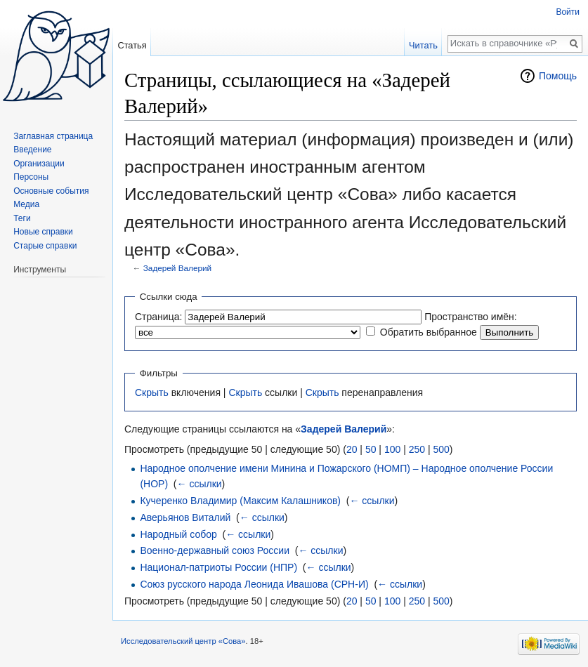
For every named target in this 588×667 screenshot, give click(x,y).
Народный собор (178, 534)
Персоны (30, 177)
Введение (32, 149)
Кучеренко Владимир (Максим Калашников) (240, 500)
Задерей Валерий (177, 267)
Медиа (26, 204)
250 (417, 449)
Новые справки (43, 232)
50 (371, 449)
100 (392, 449)
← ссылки (199, 483)
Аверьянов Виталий (185, 517)
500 (441, 449)
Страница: (158, 316)
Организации (39, 164)
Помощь (558, 75)
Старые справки (45, 246)
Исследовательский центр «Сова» (183, 641)
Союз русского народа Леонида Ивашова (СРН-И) (254, 584)
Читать (423, 45)
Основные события (51, 191)
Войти (568, 12)
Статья (131, 45)
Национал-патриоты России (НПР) (218, 567)
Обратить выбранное (428, 332)
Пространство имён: (470, 316)
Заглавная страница (53, 136)
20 (352, 449)
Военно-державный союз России (214, 550)
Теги (21, 218)
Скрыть (152, 392)
